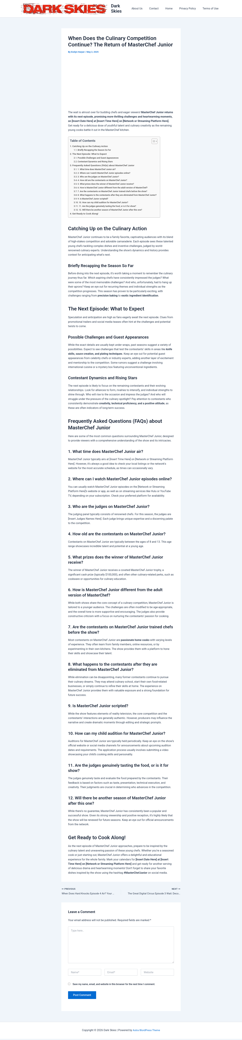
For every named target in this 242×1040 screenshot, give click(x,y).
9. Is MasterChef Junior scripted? (94, 199)
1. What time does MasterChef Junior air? (98, 170)
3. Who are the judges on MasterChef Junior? (100, 177)
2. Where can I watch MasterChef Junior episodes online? (106, 173)
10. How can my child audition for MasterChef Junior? (105, 203)
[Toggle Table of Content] (158, 142)
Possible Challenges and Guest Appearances (99, 158)
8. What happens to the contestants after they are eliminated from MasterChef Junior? (120, 196)
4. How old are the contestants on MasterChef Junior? (104, 181)
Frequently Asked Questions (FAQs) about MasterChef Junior (105, 166)
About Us (143, 9)
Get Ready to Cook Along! (86, 214)
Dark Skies (122, 9)
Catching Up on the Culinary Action (91, 147)
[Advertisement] (121, 83)
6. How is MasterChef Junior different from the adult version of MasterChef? (115, 188)
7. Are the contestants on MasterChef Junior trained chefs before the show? (115, 192)
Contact (158, 9)
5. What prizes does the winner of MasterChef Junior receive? (108, 184)
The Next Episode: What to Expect (90, 154)
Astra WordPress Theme (146, 1031)
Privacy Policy (189, 9)
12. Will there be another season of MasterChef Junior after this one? (112, 210)
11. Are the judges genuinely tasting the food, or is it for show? (109, 207)
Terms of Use (211, 9)
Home (172, 9)
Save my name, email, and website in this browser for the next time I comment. (114, 985)
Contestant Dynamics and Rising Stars (96, 162)
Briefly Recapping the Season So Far (95, 151)
